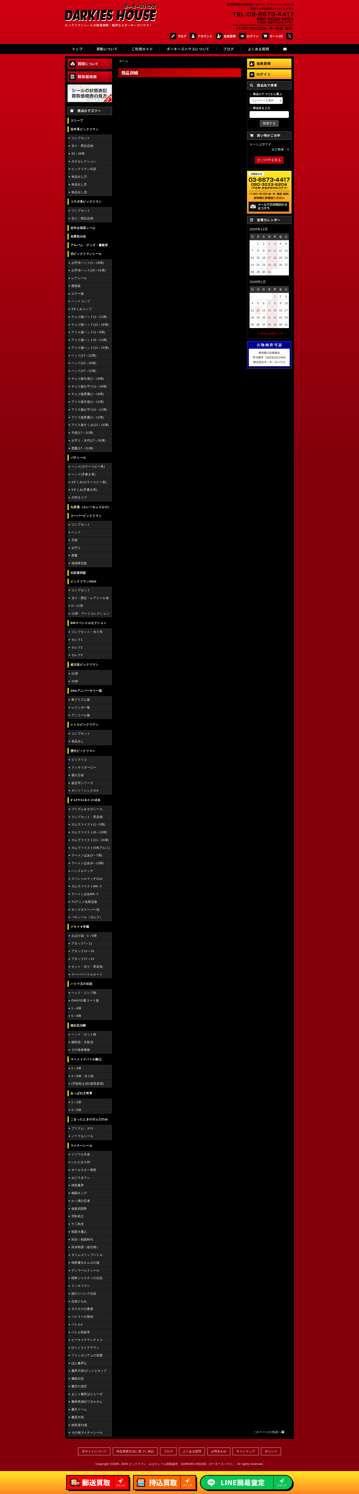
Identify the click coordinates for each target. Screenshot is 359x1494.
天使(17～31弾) (82, 432)
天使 (74, 540)
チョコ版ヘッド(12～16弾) (90, 324)
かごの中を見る (269, 160)
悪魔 (74, 555)
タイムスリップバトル (87, 1255)
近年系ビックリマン (85, 129)
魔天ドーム (79, 1409)
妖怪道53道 (79, 1425)
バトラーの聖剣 (82, 1316)
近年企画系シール (83, 228)
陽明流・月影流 (82, 1042)
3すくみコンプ (81, 309)
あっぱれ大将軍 (81, 1093)
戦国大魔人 (79, 1231)
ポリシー (271, 1451)
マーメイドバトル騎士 (86, 1059)
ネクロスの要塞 (82, 1309)
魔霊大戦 (77, 1417)
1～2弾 (76, 1102)
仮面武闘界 (79, 1208)
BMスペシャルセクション (89, 623)
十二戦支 (77, 1224)
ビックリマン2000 (83, 581)
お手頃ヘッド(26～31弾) (88, 270)
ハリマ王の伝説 (81, 983)
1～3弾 (76, 1068)
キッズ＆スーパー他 (85, 909)
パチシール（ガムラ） (87, 917)
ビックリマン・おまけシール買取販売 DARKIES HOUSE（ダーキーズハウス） (182, 1464)
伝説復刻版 (78, 572)
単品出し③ (79, 192)
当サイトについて (94, 1451)
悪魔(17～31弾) (82, 448)
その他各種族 (80, 1049)
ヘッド (76, 532)
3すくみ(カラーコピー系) (89, 482)
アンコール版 (80, 715)
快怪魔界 (77, 1185)
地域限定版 (79, 563)
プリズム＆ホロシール (87, 809)
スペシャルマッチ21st (87, 878)
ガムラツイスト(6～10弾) (89, 832)
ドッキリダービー (83, 767)
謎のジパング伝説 (83, 1293)
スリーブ (77, 120)
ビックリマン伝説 (83, 169)
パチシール (78, 457)
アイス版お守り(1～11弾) (89, 409)
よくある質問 (192, 1451)
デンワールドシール (85, 1270)
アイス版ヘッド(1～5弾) (88, 332)
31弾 (74, 673)
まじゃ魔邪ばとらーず (87, 1394)
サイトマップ (245, 1451)
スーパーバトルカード (87, 974)
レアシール (79, 278)
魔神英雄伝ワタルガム (87, 1401)
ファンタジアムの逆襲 (87, 1355)
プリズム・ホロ (82, 1128)
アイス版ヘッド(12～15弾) (90, 347)
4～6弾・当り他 (82, 1076)
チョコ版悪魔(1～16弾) (87, 394)
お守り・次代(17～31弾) (88, 440)
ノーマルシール (82, 1136)
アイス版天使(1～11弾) (87, 401)
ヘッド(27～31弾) (83, 371)
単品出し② (79, 184)
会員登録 (226, 36)
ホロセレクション (83, 161)
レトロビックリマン (85, 724)
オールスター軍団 (83, 1170)
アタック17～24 (82, 959)
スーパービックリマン (86, 515)
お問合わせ (219, 1451)
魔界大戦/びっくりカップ (89, 1370)
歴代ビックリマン (83, 751)
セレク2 (77, 647)
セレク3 (77, 655)
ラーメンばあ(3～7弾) (86, 855)
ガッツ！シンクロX (84, 790)
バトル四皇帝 (80, 1332)
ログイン (249, 36)
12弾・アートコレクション (90, 613)
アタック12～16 (82, 951)
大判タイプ (79, 497)
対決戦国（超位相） (85, 1247)
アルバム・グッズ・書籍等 (89, 245)
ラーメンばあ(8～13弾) (87, 863)
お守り (76, 548)
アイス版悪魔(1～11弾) (87, 417)
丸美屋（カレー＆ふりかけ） (91, 507)
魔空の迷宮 (79, 1386)
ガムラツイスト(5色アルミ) (90, 847)
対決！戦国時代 (82, 1239)
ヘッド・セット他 (83, 1034)
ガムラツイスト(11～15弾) (90, 840)
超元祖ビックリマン (85, 664)
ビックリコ (79, 759)
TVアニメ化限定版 (84, 901)
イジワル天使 (80, 1154)
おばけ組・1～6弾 (84, 935)
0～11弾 (77, 605)
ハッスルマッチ (82, 871)
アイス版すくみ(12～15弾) (90, 425)
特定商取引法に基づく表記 (135, 1451)
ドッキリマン (80, 1285)
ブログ (178, 36)
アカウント (201, 36)
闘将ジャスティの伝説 (87, 1278)
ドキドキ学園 (80, 926)
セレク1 (77, 639)
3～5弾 (76, 1110)
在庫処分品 (78, 236)
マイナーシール (81, 1145)
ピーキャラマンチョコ (87, 1340)
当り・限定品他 (82, 145)
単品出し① (79, 176)
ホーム (123, 61)
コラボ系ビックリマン (86, 201)
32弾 (74, 681)
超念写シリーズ (82, 783)
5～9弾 (76, 1016)
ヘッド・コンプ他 (83, 992)
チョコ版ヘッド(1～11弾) (89, 316)
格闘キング (79, 1193)
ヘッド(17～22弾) (83, 355)
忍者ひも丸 (79, 1301)
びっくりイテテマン (85, 1347)
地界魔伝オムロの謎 (85, 1262)
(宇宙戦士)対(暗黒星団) (87, 1083)
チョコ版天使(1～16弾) (87, 378)
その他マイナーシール (87, 1432)
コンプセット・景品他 (87, 817)
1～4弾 (76, 1008)
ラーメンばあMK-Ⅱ (85, 894)
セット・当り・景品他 (87, 966)
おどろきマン (80, 1177)
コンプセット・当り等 (87, 632)
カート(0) (272, 36)
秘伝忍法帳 (78, 1025)
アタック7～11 (81, 943)
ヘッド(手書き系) (83, 474)
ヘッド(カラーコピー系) (88, 466)
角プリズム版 (80, 699)
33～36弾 (78, 153)
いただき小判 (80, 1162)
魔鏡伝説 (77, 1378)
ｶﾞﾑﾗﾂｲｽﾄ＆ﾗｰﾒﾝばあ (86, 800)
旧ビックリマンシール (86, 254)
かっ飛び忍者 (80, 1201)
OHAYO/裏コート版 (85, 1000)
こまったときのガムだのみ (89, 1119)
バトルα (77, 1324)
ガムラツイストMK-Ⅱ (86, 886)
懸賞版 (76, 286)
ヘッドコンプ (80, 301)
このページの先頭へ (268, 1432)
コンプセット (80, 138)
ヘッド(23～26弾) (83, 363)
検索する (269, 123)
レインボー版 (80, 707)
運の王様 (77, 775)
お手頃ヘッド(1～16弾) (87, 262)
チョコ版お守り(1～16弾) (89, 386)
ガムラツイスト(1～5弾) (88, 824)
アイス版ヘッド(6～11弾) (89, 340)
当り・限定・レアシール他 (90, 598)
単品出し (77, 741)
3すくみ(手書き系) (84, 489)
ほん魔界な (79, 1363)
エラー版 (77, 293)
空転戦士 (77, 1216)
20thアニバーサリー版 (86, 690)
